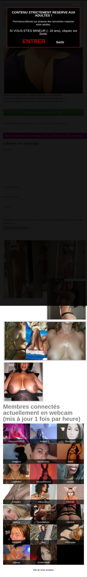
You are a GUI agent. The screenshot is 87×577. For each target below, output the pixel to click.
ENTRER (34, 41)
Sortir (60, 42)
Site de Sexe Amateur (43, 570)
